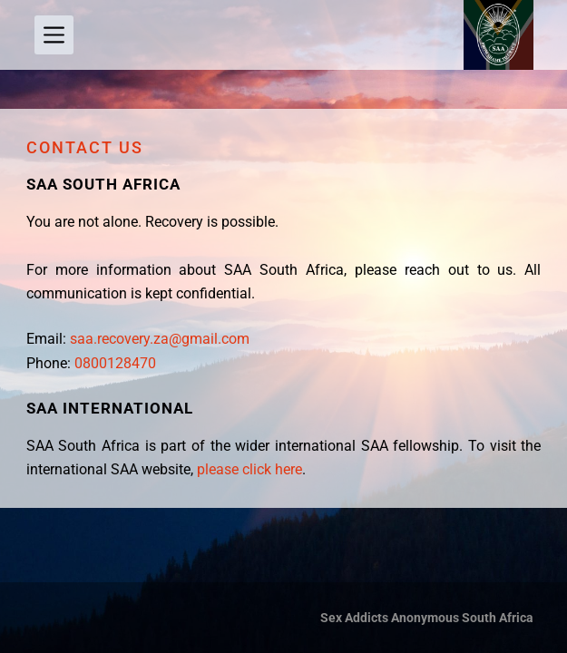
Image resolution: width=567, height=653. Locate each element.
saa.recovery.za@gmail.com (159, 338)
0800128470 (113, 363)
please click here (249, 469)
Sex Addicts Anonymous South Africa (426, 617)
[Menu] (53, 34)
